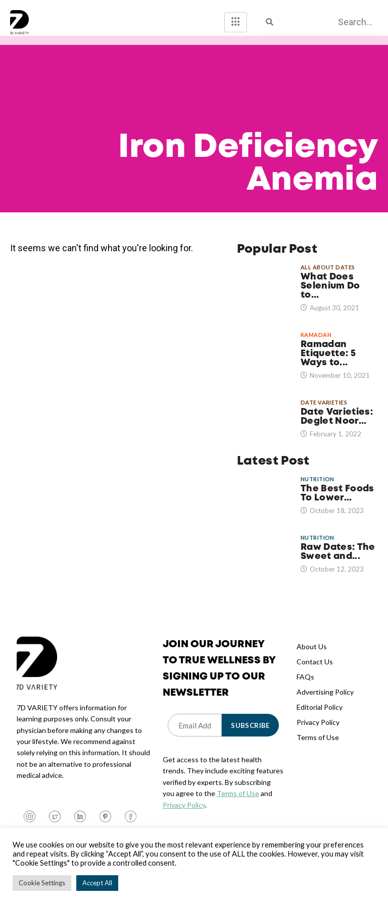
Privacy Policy (184, 814)
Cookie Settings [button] (42, 883)
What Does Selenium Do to (330, 295)
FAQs (305, 686)
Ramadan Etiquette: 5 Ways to (328, 363)
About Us (312, 655)
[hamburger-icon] (235, 22)
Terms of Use (238, 803)
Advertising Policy (325, 701)
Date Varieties (324, 411)
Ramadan (316, 344)
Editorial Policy (320, 716)
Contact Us (315, 670)
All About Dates (328, 276)
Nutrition (317, 488)
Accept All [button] (97, 883)
